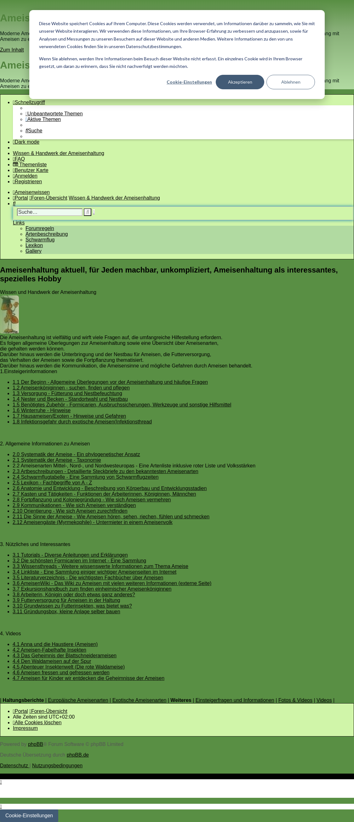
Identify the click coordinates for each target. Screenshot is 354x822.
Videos (324, 700)
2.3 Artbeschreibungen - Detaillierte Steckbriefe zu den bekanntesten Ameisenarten (105, 471)
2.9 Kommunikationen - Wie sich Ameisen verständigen (74, 505)
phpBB (35, 744)
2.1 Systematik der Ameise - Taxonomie (57, 460)
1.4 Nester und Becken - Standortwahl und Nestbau (70, 399)
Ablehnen (290, 82)
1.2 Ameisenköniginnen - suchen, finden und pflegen (71, 387)
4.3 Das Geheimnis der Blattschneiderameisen (65, 655)
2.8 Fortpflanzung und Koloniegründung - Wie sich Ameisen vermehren (92, 499)
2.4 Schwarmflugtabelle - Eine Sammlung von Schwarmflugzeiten (85, 477)
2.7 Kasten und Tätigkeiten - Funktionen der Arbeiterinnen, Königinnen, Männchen (104, 494)
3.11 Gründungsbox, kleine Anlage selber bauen (66, 611)
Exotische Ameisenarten (139, 700)
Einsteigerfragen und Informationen (235, 700)
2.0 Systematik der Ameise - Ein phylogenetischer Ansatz (76, 454)
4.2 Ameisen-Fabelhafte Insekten (49, 650)
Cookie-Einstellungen (189, 82)
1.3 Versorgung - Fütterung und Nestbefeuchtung (67, 393)
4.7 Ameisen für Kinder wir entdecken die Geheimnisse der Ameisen (88, 678)
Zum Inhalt (12, 49)
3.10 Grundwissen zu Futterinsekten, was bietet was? (72, 606)
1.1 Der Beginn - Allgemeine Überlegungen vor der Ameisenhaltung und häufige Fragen (110, 382)
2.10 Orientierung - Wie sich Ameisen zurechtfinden (70, 511)
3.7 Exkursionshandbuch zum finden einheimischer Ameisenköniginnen (92, 589)
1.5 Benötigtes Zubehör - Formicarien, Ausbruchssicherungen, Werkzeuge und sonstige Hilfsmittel (122, 404)
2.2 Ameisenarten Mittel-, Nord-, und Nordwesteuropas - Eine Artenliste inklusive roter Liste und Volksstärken (134, 465)
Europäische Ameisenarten (78, 700)
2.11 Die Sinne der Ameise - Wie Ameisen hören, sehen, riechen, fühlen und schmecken (111, 516)
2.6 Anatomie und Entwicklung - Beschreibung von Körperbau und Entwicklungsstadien (110, 488)
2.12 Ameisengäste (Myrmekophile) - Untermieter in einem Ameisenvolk (93, 522)
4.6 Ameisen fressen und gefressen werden (61, 672)
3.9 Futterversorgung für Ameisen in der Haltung (66, 600)
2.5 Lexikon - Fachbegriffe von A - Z (52, 482)
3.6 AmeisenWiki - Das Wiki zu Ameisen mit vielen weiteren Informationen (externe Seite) (112, 583)
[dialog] (177, 54)
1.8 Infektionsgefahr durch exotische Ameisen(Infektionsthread (82, 421)
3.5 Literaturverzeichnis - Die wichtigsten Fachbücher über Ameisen (88, 577)
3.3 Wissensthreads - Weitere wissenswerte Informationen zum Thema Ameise (100, 566)
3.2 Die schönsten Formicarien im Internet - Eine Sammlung (79, 560)
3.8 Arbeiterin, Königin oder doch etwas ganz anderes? (74, 594)
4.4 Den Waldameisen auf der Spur (52, 661)
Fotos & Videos (295, 700)
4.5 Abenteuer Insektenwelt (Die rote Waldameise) (69, 667)
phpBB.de (78, 755)
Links (19, 222)
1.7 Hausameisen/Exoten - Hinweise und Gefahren (69, 416)
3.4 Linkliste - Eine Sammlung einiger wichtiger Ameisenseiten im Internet (94, 572)
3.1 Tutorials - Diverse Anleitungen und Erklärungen (70, 555)
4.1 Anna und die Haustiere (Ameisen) (55, 644)
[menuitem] (54, 113)
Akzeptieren (240, 82)
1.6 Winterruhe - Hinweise (42, 410)
